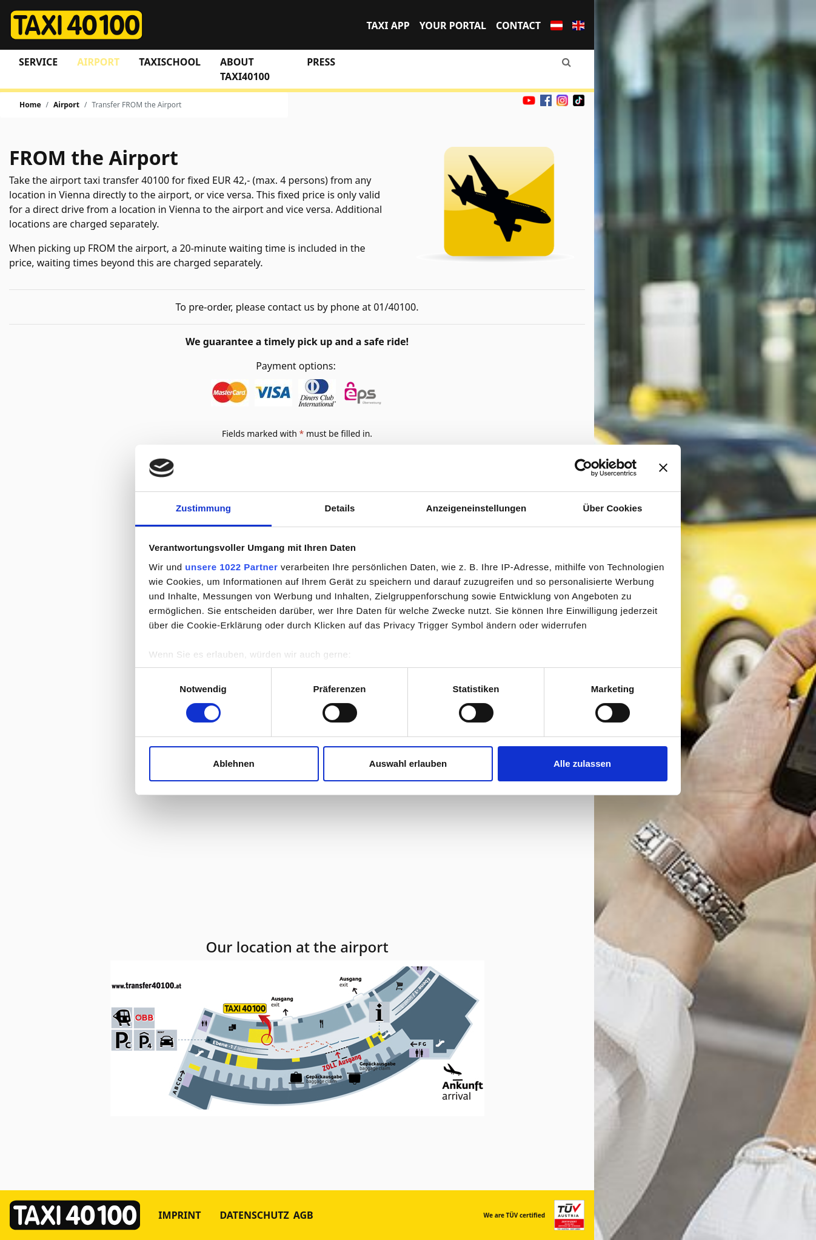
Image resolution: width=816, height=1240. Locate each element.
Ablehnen (233, 763)
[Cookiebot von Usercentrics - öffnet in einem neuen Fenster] (583, 468)
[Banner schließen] (663, 467)
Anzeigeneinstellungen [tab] (476, 508)
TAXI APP (387, 25)
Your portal (453, 25)
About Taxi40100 (245, 69)
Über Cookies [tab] (613, 508)
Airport (98, 62)
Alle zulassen (582, 763)
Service (38, 62)
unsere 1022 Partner (231, 567)
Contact (518, 25)
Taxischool (170, 62)
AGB (303, 1215)
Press (321, 62)
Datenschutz (254, 1215)
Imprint (179, 1215)
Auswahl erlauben (408, 763)
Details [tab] (340, 508)
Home (30, 104)
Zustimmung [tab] (203, 508)
